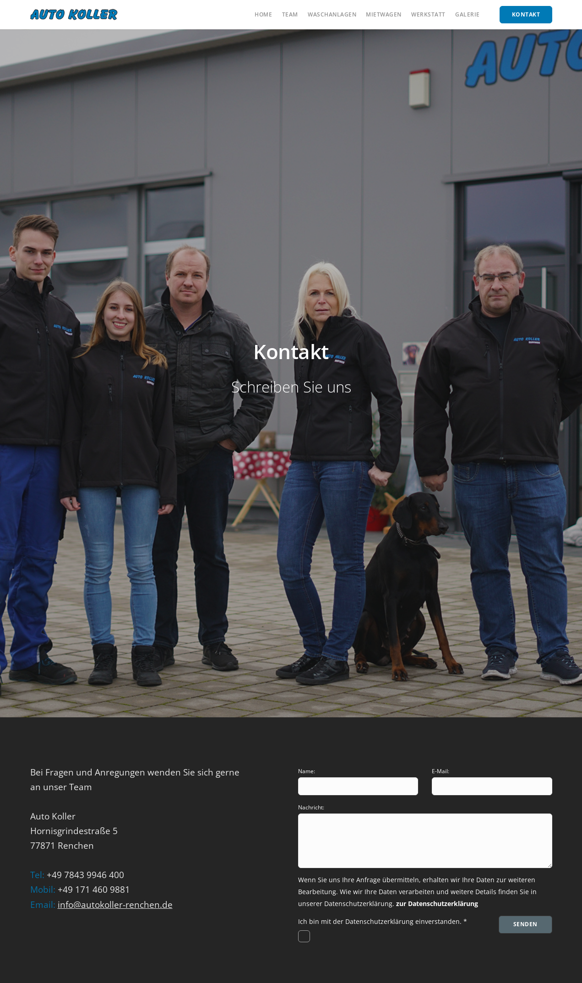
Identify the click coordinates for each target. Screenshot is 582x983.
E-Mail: (440, 771)
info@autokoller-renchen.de (115, 905)
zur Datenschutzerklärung (437, 903)
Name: (306, 771)
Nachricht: (311, 807)
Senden (525, 924)
